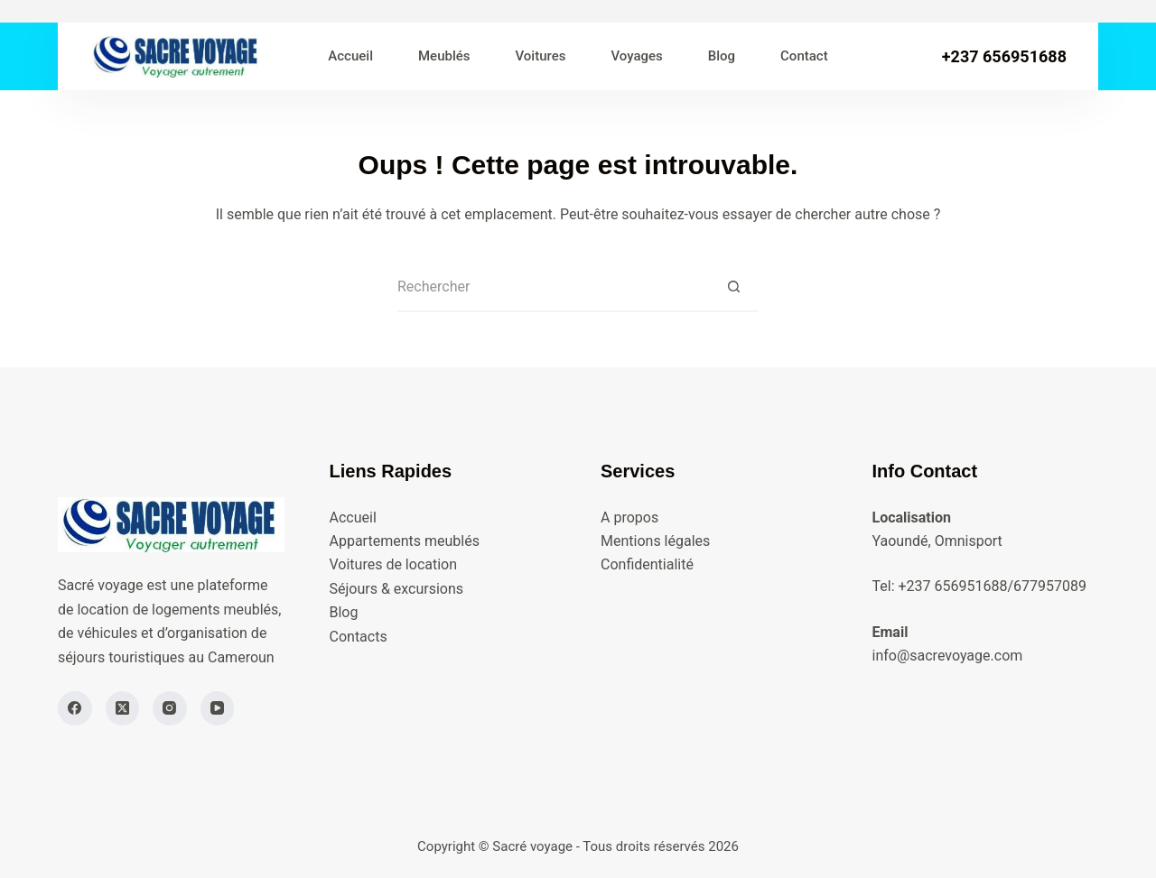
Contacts (358, 636)
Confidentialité (647, 564)
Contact (804, 56)
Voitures (541, 56)
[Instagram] (170, 708)
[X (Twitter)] (123, 708)
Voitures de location (394, 564)
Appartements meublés (405, 541)
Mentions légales (655, 541)
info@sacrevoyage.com (947, 655)
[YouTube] (217, 708)
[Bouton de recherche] (734, 287)
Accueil (350, 56)
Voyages (636, 56)
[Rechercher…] (553, 287)
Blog (721, 56)
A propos (629, 517)
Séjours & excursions (397, 588)
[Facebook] (75, 708)
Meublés (444, 56)
